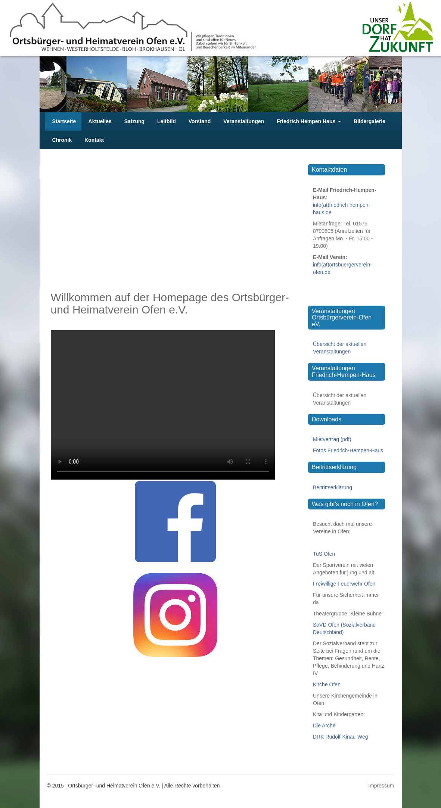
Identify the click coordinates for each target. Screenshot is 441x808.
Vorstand (199, 121)
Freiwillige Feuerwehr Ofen (344, 584)
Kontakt (93, 140)
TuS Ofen (324, 554)
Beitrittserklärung (332, 487)
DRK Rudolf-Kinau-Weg (340, 737)
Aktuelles (99, 121)
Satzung (134, 121)
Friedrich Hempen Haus (308, 121)
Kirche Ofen (327, 684)
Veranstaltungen (243, 121)
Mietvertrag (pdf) (332, 439)
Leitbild (166, 121)
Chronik (61, 140)
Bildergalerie (368, 121)
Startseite (63, 121)
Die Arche (324, 726)
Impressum (381, 786)
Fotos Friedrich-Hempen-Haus (348, 450)
